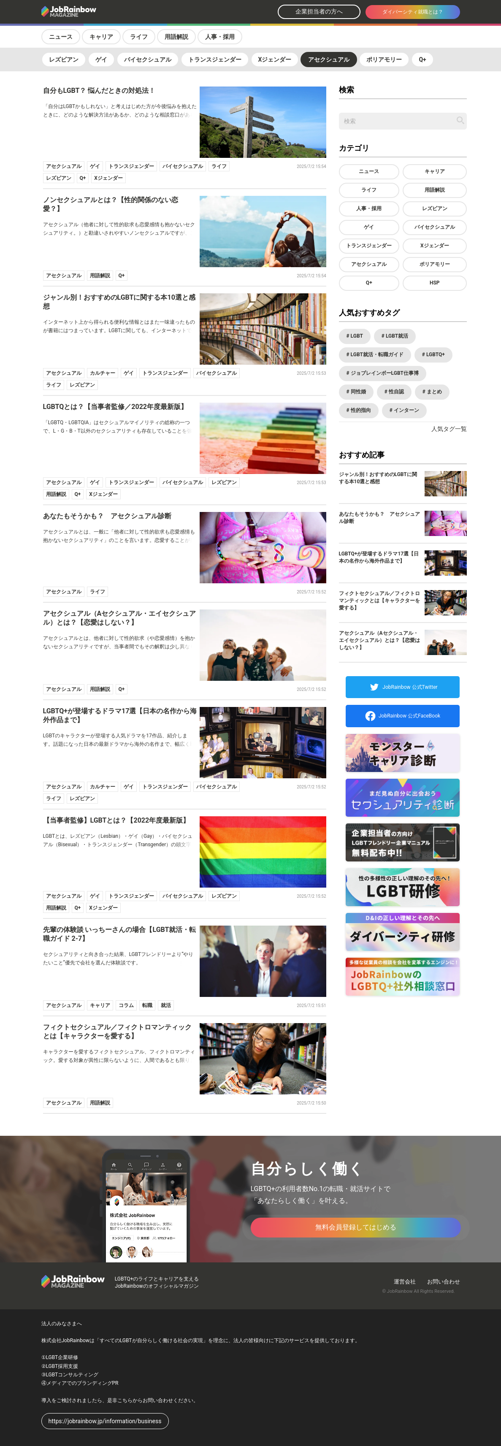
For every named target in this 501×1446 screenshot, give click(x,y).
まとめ (433, 392)
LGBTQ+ (435, 354)
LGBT (356, 336)
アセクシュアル (328, 59)
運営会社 (405, 1281)
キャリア (101, 36)
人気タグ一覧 (449, 428)
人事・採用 (220, 36)
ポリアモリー (384, 59)
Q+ (422, 59)
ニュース (61, 36)
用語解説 (176, 36)
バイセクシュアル (147, 59)
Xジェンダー (275, 59)
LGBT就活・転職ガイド (376, 354)
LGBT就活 (396, 336)
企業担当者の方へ (319, 11)
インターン (406, 410)
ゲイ (101, 59)
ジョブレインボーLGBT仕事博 (384, 373)
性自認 (395, 392)
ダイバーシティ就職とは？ (412, 12)
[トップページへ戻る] (91, 12)
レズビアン (64, 59)
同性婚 (357, 392)
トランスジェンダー (214, 59)
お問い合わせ (443, 1281)
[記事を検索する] (460, 120)
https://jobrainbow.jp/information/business (105, 1421)
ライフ (139, 36)
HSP (435, 283)
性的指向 (360, 410)
